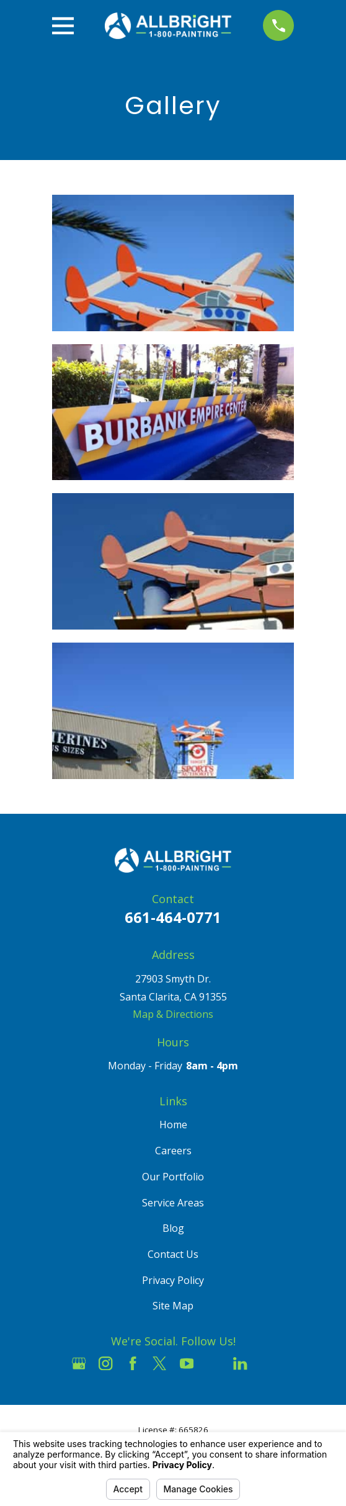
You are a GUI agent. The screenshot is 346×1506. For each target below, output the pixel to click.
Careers (173, 1150)
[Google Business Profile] (79, 1363)
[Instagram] (105, 1363)
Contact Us (173, 1254)
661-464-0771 (173, 917)
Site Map (173, 1305)
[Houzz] (213, 1363)
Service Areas (173, 1203)
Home (173, 1124)
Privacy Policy (173, 1280)
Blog (173, 1228)
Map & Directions (173, 1014)
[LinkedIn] (240, 1363)
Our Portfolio (173, 1176)
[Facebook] (133, 1363)
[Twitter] (159, 1363)
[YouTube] (186, 1363)
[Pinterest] (267, 1363)
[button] (173, 263)
